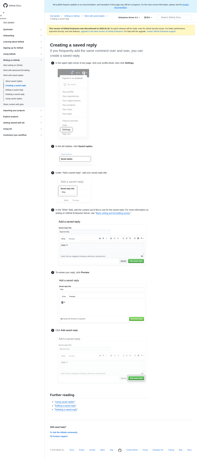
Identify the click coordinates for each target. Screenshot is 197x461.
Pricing (145, 450)
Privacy (81, 450)
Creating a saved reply (15, 85)
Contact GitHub (132, 450)
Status (102, 450)
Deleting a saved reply (14, 94)
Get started (8, 22)
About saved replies (13, 81)
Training (171, 450)
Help (111, 450)
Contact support (59, 436)
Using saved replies (13, 99)
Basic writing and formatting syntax (113, 213)
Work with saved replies (95, 16)
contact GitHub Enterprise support (161, 31)
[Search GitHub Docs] (174, 17)
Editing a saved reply (14, 90)
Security (92, 450)
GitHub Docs (15, 6)
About (189, 450)
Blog (180, 450)
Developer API (158, 450)
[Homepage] (119, 450)
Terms (71, 450)
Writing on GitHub (73, 16)
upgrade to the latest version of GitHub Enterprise (102, 31)
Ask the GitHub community (63, 432)
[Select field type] (129, 17)
